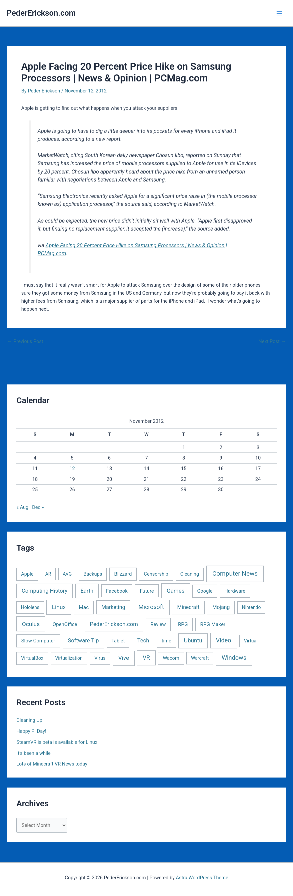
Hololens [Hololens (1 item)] (30, 607)
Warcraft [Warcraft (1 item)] (200, 658)
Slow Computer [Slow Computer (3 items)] (38, 641)
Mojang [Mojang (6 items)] (221, 607)
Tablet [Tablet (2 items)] (118, 641)
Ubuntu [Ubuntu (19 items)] (193, 640)
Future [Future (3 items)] (147, 591)
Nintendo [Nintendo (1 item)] (251, 607)
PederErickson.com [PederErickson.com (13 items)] (114, 624)
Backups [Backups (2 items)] (93, 574)
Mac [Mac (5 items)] (84, 607)
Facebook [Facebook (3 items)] (117, 591)
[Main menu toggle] (279, 13)
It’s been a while (33, 753)
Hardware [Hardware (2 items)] (234, 591)
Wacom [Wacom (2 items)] (171, 658)
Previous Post (25, 341)
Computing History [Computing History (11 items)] (44, 591)
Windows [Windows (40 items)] (234, 657)
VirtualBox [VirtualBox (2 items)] (32, 658)
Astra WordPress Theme (202, 878)
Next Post (272, 341)
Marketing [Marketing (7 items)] (113, 607)
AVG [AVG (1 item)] (67, 574)
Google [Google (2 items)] (204, 591)
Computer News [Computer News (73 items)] (235, 573)
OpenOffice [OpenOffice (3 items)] (65, 624)
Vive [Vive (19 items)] (123, 657)
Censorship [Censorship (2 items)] (156, 574)
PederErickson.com (41, 13)
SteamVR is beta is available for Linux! (57, 742)
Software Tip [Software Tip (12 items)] (83, 640)
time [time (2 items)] (166, 641)
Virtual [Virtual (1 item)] (251, 640)
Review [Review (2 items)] (158, 624)
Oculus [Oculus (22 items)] (31, 624)
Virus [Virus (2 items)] (99, 658)
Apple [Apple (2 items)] (27, 574)
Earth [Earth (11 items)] (86, 591)
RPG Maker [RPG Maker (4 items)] (212, 624)
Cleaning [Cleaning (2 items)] (189, 574)
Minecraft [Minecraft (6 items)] (188, 607)
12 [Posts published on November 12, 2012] (72, 469)
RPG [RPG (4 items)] (183, 624)
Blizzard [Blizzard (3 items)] (123, 574)
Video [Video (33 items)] (223, 640)
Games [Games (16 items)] (175, 590)
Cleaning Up (29, 720)
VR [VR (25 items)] (146, 657)
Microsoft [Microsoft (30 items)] (151, 607)
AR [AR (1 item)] (48, 574)
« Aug (22, 507)
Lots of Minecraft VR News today (51, 764)
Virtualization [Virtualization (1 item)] (68, 658)
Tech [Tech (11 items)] (143, 640)
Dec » (38, 507)
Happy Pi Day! (31, 731)
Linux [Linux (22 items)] (59, 607)
